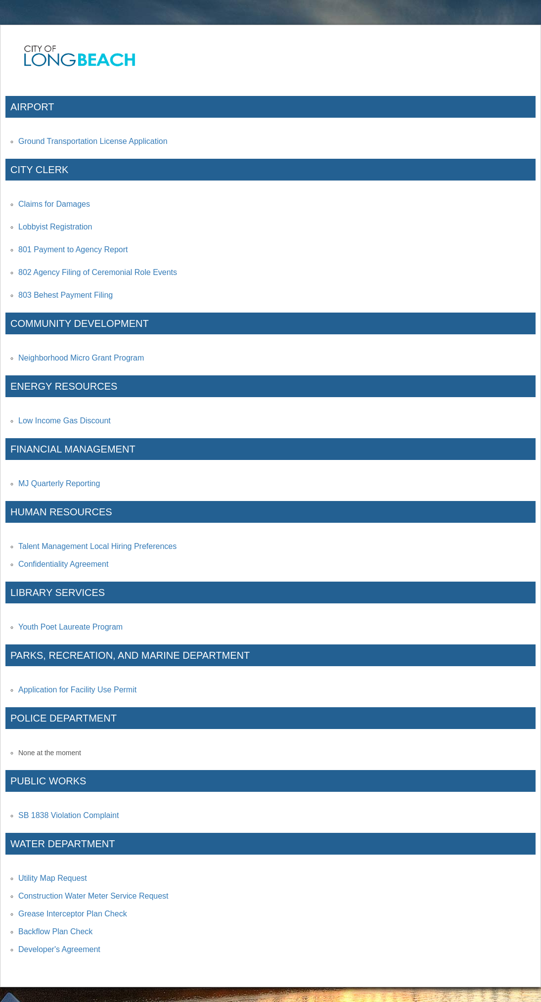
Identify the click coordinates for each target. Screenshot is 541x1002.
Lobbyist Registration (55, 227)
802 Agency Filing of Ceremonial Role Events (97, 272)
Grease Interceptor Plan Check (72, 914)
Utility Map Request (52, 878)
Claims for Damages (54, 204)
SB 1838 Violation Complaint (68, 815)
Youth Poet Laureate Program (70, 627)
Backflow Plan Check (55, 931)
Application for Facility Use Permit (77, 689)
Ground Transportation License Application (93, 141)
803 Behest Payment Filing (65, 295)
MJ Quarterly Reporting (59, 483)
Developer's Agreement (59, 949)
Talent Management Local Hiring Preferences (97, 546)
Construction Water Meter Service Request (93, 896)
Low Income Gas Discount (64, 420)
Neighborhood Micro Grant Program (81, 358)
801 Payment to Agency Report (73, 249)
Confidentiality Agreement (63, 564)
